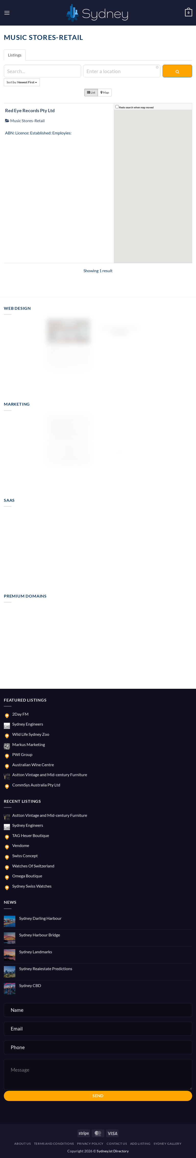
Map (105, 92)
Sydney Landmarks (35, 951)
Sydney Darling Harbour (40, 918)
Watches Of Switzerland (33, 865)
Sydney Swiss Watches (32, 886)
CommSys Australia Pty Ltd (36, 784)
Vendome (20, 845)
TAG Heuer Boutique (30, 835)
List (91, 92)
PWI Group (22, 754)
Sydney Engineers (27, 723)
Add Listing (140, 1143)
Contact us (117, 1143)
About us (22, 1143)
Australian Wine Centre (33, 764)
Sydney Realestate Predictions (45, 968)
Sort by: (22, 82)
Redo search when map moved (136, 107)
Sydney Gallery (168, 1143)
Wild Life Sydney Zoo (30, 734)
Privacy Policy (90, 1143)
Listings (14, 54)
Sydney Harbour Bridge (39, 934)
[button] (7, 12)
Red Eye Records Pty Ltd (30, 110)
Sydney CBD (30, 985)
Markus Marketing (28, 744)
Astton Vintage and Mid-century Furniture (49, 774)
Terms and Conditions (54, 1143)
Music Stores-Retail (25, 120)
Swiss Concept (25, 855)
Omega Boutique (27, 875)
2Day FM (20, 714)
